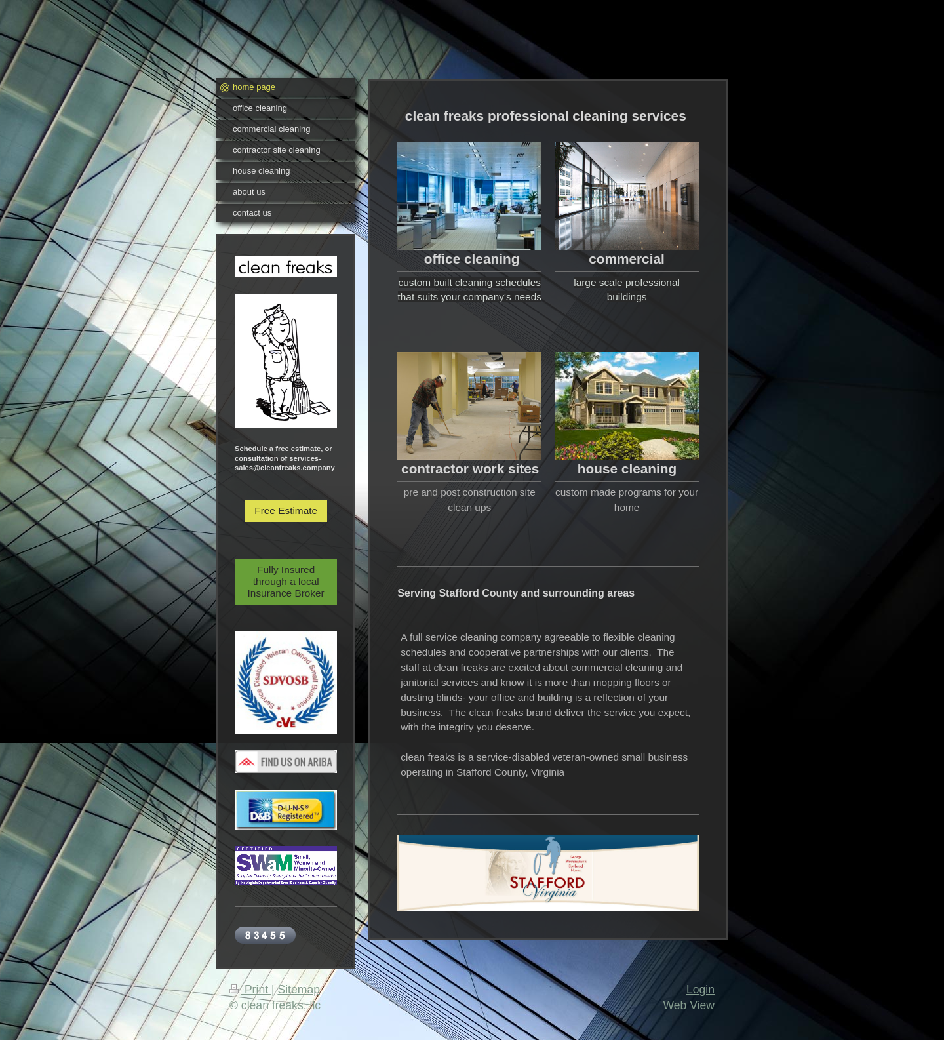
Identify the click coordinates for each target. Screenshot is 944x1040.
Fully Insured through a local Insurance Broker (286, 581)
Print (250, 989)
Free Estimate (285, 510)
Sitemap (298, 989)
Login (700, 989)
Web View (689, 1005)
